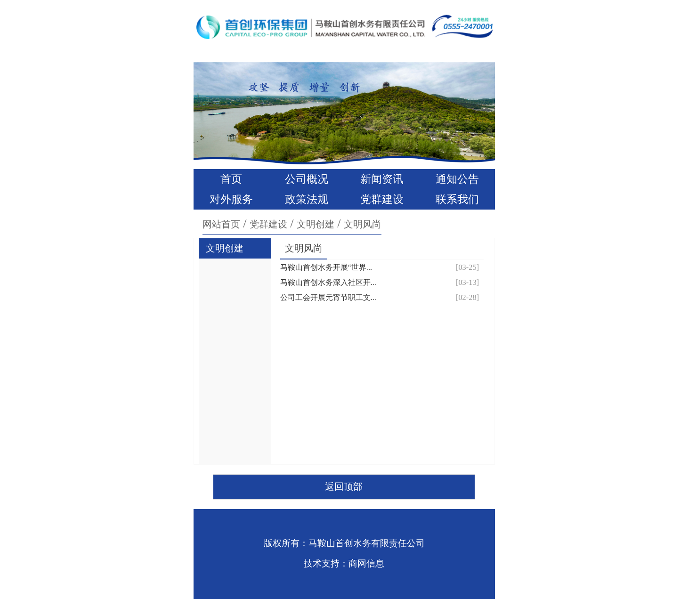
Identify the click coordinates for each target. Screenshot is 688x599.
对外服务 (231, 199)
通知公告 (457, 179)
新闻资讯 (382, 179)
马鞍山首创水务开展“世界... (326, 267)
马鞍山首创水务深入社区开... (328, 282)
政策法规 (306, 199)
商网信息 (366, 563)
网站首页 (221, 224)
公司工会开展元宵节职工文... (328, 297)
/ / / (291, 223)
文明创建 (315, 224)
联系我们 (457, 199)
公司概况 (306, 179)
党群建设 (382, 199)
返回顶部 (344, 486)
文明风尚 (362, 224)
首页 (231, 179)
